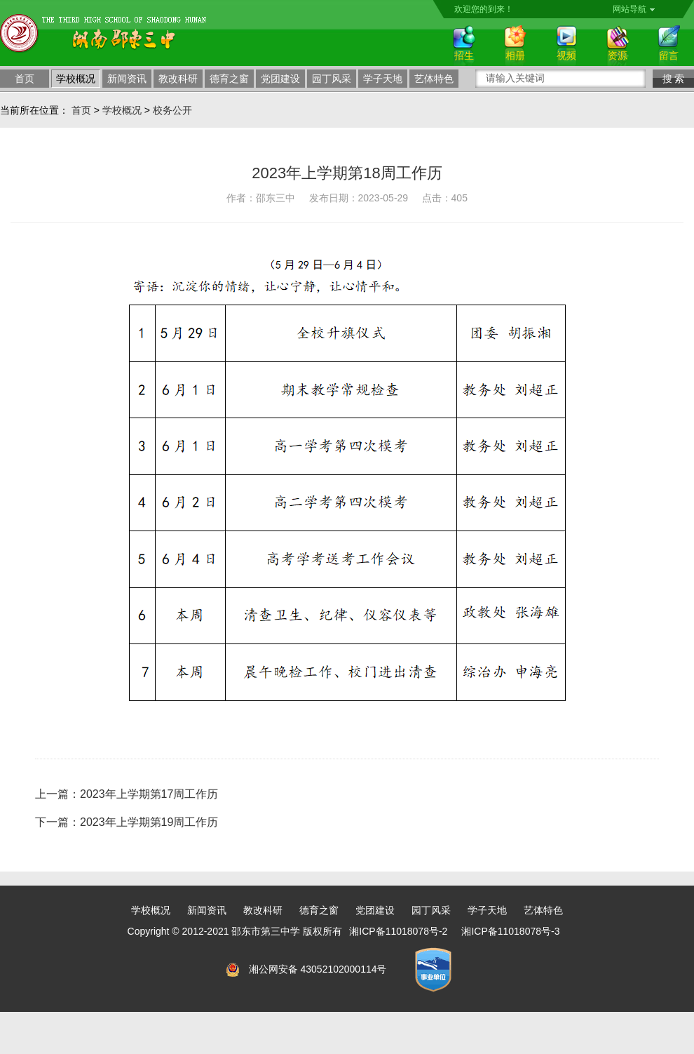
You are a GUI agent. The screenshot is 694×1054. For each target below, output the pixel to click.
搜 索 (673, 78)
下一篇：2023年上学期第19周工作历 (126, 822)
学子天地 (382, 78)
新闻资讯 (127, 78)
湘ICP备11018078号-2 (398, 931)
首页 (24, 78)
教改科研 (178, 78)
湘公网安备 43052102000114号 (318, 969)
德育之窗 (229, 78)
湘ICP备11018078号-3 (510, 931)
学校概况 (75, 78)
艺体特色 (434, 78)
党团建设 (280, 78)
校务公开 (172, 110)
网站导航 (634, 9)
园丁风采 (331, 78)
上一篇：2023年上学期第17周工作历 (126, 794)
